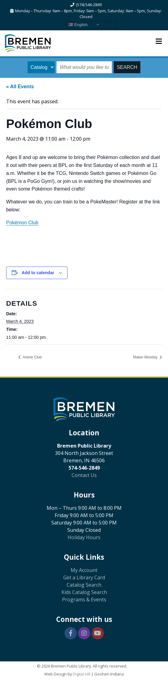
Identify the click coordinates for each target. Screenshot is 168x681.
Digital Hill (81, 674)
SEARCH (127, 67)
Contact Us (84, 475)
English (78, 24)
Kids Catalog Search (84, 592)
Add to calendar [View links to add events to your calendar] (38, 272)
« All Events (20, 86)
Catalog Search (84, 584)
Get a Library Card (84, 577)
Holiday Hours (84, 537)
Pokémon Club (22, 222)
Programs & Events (84, 599)
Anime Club (32, 357)
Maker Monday (145, 357)
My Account (84, 570)
